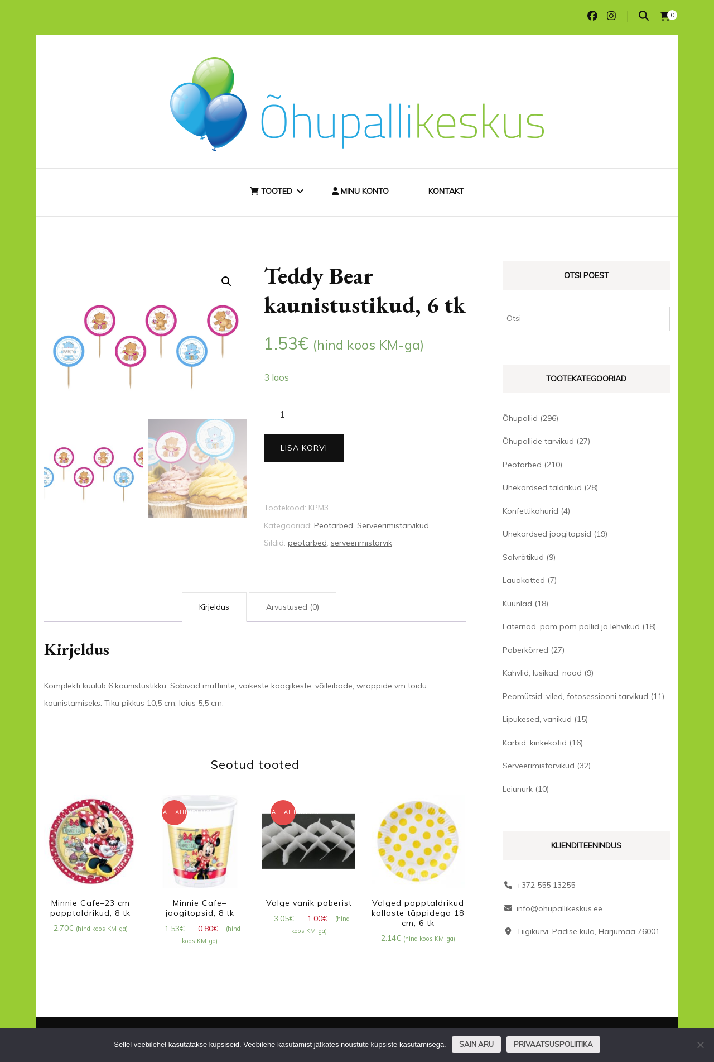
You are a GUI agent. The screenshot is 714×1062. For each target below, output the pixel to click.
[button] (226, 281)
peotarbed (307, 543)
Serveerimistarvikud (393, 525)
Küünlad (517, 604)
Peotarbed (333, 525)
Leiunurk (518, 789)
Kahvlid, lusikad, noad (542, 673)
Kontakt (446, 191)
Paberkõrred (525, 650)
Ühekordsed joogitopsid (547, 534)
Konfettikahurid (530, 511)
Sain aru (476, 1044)
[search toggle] (644, 16)
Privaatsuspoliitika (553, 1044)
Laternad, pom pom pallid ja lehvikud (571, 626)
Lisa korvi (304, 448)
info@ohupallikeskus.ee (559, 908)
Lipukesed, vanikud (537, 719)
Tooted (271, 191)
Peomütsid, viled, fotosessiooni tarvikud (575, 696)
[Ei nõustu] (700, 1044)
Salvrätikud (523, 557)
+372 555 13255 (546, 885)
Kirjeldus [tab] (214, 607)
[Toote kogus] (287, 414)
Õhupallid (520, 418)
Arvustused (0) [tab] (292, 607)
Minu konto (360, 191)
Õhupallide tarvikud (538, 441)
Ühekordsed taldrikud (542, 487)
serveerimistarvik (361, 543)
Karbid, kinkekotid (535, 743)
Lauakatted (524, 580)
